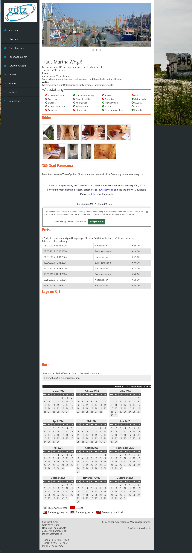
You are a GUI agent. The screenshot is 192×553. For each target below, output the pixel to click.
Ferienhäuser (13, 48)
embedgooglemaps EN (94, 356)
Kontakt (10, 83)
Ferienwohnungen (15, 56)
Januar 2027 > (121, 386)
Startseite (11, 30)
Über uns (11, 39)
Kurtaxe (10, 92)
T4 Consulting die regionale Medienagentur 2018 (126, 521)
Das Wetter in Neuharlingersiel (139, 528)
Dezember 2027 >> (141, 386)
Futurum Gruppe (15, 65)
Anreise (10, 74)
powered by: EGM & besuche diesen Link (99, 356)
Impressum (12, 100)
